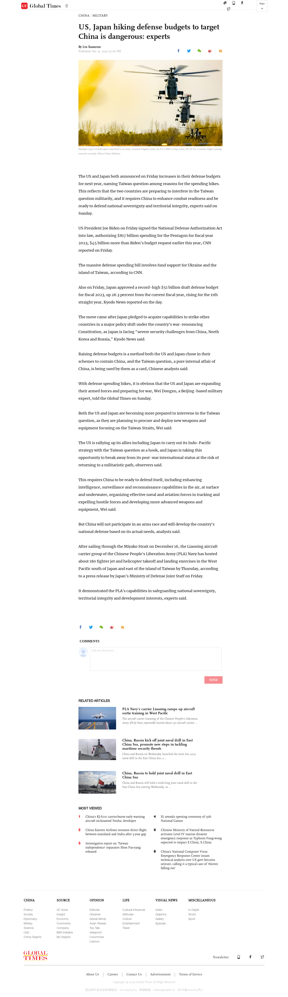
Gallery (159, 919)
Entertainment (131, 923)
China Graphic (33, 937)
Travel (125, 928)
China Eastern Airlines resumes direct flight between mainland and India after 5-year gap (116, 832)
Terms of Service (190, 974)
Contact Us (134, 974)
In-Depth (193, 909)
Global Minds (98, 919)
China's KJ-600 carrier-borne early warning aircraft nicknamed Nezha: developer (115, 819)
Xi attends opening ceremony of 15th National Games (186, 819)
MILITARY (100, 15)
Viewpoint (96, 932)
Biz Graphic (64, 937)
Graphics (161, 914)
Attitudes (128, 914)
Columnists (97, 937)
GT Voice (62, 909)
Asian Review (98, 923)
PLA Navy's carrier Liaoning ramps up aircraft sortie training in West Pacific (158, 711)
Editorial (94, 909)
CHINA (83, 15)
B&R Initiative (65, 932)
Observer (95, 914)
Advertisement (160, 974)
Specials (160, 923)
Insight (61, 914)
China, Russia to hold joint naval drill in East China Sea (157, 775)
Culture (127, 919)
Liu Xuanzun (92, 47)
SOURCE (63, 900)
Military (28, 923)
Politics (28, 909)
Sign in (262, 6)
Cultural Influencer (133, 909)
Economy (62, 919)
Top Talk (95, 928)
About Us (92, 974)
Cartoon (95, 941)
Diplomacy (30, 919)
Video (158, 909)
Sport (191, 919)
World (192, 914)
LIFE (125, 900)
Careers (112, 974)
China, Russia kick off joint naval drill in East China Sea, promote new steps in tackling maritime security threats (157, 744)
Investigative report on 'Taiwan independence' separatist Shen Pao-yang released (113, 847)
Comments (64, 923)
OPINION (97, 900)
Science (29, 928)
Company (63, 928)
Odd (26, 932)
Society (28, 914)
